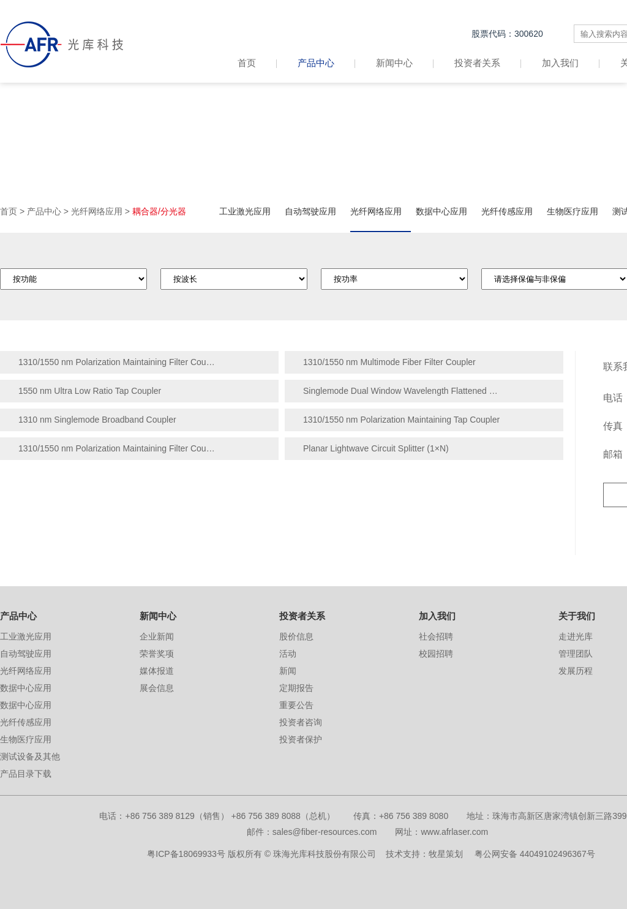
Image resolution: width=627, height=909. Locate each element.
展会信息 (157, 688)
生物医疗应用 (572, 211)
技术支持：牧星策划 (424, 854)
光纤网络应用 (96, 211)
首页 (257, 63)
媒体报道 (157, 671)
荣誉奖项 (157, 653)
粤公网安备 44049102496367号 (535, 854)
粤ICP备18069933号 (186, 854)
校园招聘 (436, 653)
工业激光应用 (245, 211)
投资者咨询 (300, 722)
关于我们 (576, 616)
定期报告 (296, 688)
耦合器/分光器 (159, 211)
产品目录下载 (25, 774)
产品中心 (316, 63)
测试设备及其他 (30, 756)
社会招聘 (436, 636)
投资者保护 (300, 739)
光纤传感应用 (507, 211)
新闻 (287, 671)
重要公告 (296, 705)
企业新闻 (157, 636)
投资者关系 (477, 63)
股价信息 (296, 636)
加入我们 (560, 63)
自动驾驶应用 (310, 211)
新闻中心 (394, 63)
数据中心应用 (441, 211)
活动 (287, 653)
